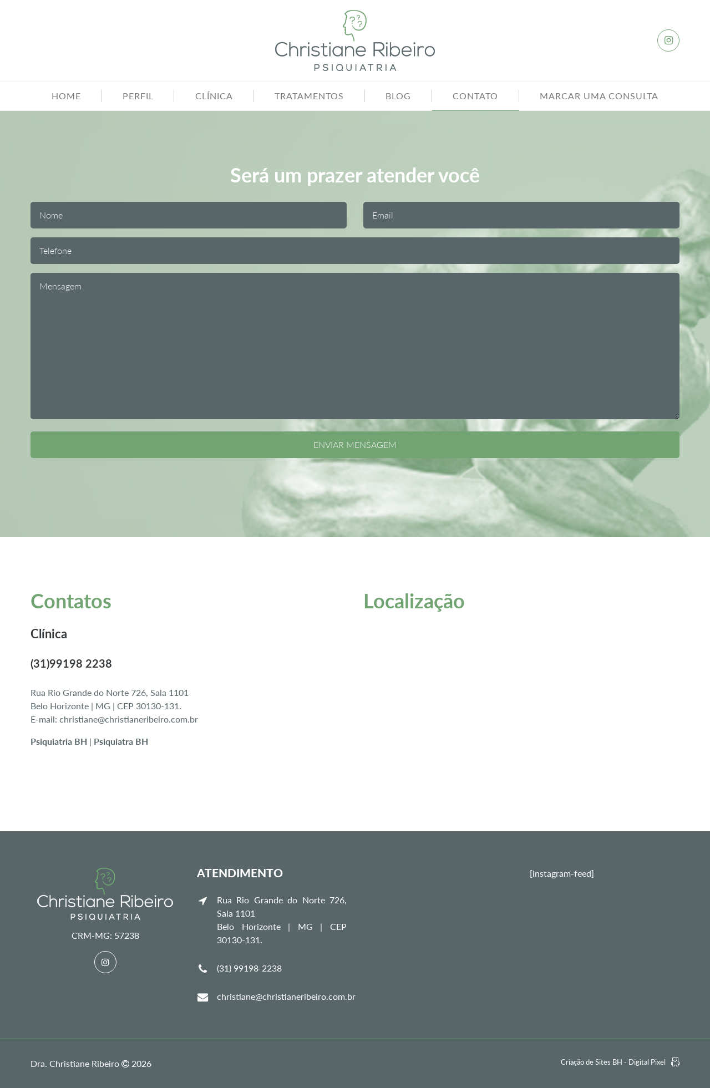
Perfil (138, 95)
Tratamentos (309, 95)
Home (66, 95)
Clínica (214, 95)
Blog (398, 95)
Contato (475, 95)
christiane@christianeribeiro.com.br (286, 996)
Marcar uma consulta (599, 95)
